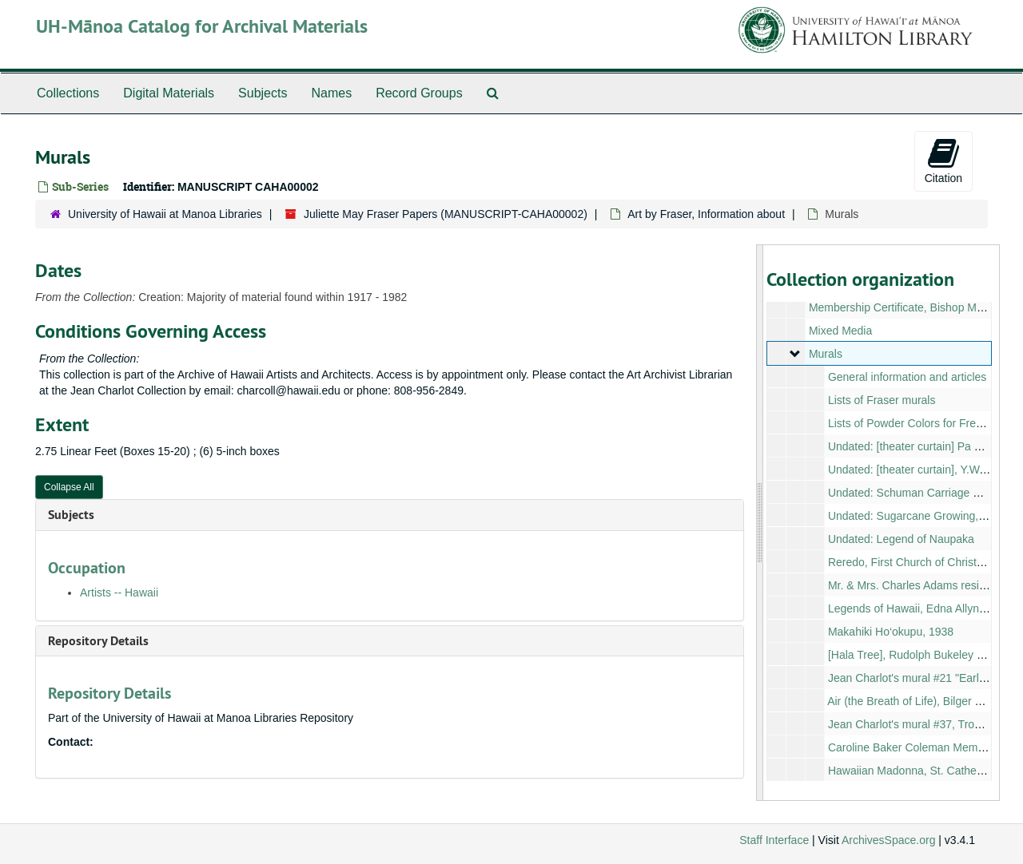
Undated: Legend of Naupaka (900, 539)
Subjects (262, 93)
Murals (825, 353)
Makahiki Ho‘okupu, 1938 (890, 631)
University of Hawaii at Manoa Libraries (165, 214)
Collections (68, 93)
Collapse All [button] (69, 487)
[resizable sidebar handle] (760, 522)
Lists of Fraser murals (881, 400)
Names (331, 93)
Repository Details (98, 640)
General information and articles (906, 377)
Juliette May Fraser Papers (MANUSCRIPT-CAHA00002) (445, 214)
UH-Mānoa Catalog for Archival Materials (202, 26)
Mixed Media (839, 330)
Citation (943, 160)
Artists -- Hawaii (119, 592)
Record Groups (419, 93)
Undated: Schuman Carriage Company (923, 492)
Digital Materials (168, 93)
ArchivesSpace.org (889, 840)
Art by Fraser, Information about (706, 214)
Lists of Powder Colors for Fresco (910, 423)
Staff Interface (774, 840)
